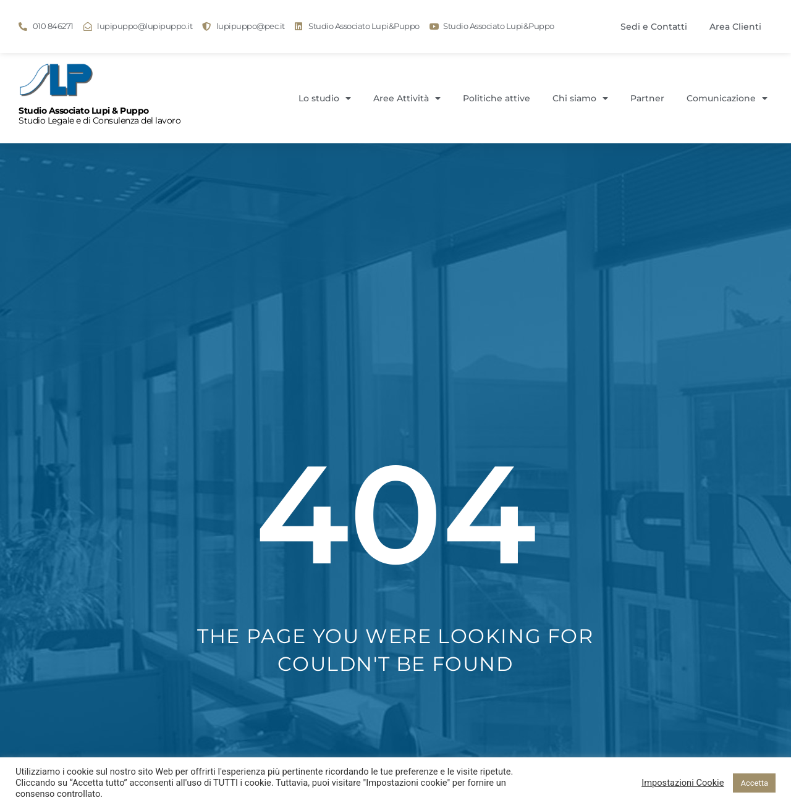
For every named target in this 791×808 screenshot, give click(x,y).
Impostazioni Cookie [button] (682, 782)
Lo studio (324, 98)
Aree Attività (407, 98)
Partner (647, 98)
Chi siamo (580, 98)
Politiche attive (496, 98)
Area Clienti (735, 26)
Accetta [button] (754, 783)
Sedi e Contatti (653, 26)
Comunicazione (727, 98)
